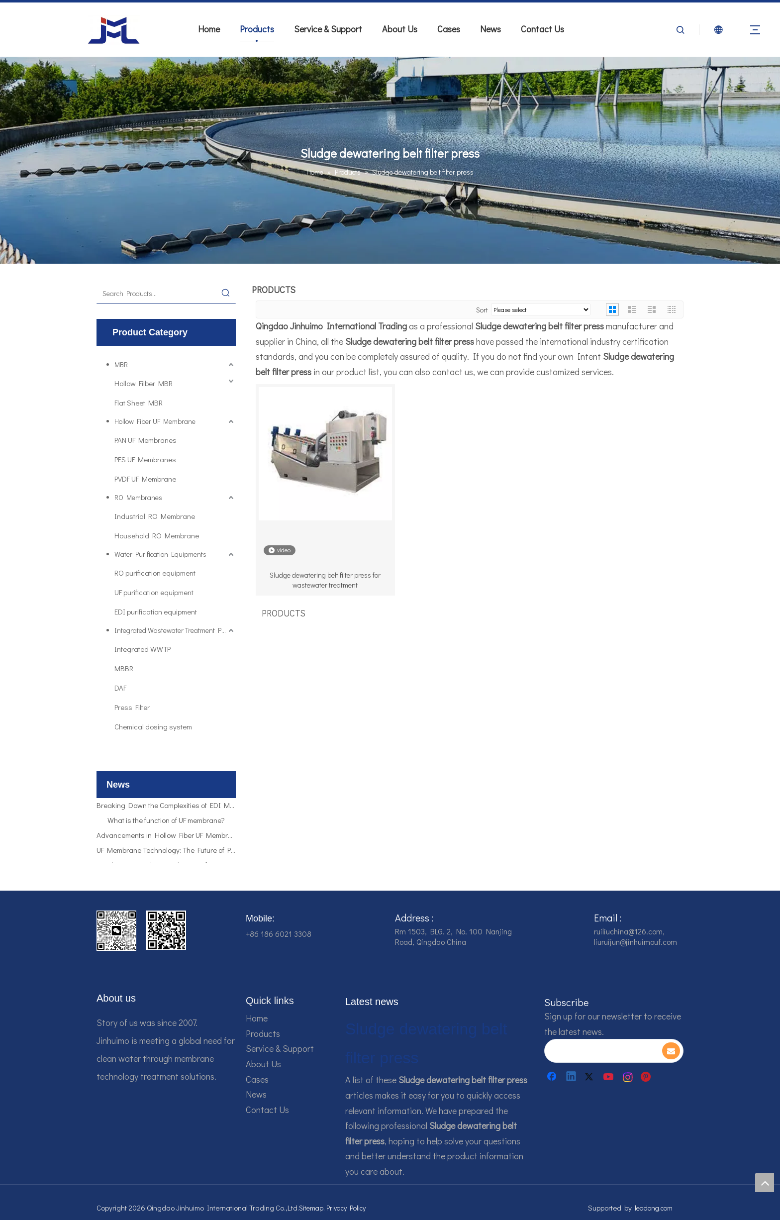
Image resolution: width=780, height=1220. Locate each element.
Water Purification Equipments (160, 554)
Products (257, 29)
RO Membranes (138, 497)
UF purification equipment (154, 592)
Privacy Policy (346, 1208)
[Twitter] (590, 1076)
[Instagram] (628, 1076)
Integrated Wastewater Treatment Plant (173, 630)
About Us (399, 29)
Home (209, 29)
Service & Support (328, 29)
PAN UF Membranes (145, 440)
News (490, 29)
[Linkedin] (572, 1076)
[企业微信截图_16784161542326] (116, 931)
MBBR (123, 668)
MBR (121, 364)
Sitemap (311, 1208)
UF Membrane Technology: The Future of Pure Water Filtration (166, 852)
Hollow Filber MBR (143, 383)
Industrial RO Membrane (154, 516)
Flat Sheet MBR (138, 402)
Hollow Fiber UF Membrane (154, 421)
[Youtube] (609, 1076)
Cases (448, 29)
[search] (603, 1050)
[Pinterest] (647, 1076)
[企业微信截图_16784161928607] (166, 930)
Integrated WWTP (142, 649)
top (764, 1182)
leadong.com (654, 1208)
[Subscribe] (671, 1050)
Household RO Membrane (156, 535)
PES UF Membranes (145, 459)
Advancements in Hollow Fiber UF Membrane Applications (166, 837)
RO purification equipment (154, 573)
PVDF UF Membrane (145, 479)
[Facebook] (553, 1076)
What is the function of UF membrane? (166, 822)
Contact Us (542, 29)
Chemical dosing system (153, 726)
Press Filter (132, 707)
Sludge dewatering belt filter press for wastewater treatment (325, 580)
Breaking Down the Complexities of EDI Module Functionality (166, 808)
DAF (120, 688)
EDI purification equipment (155, 611)
